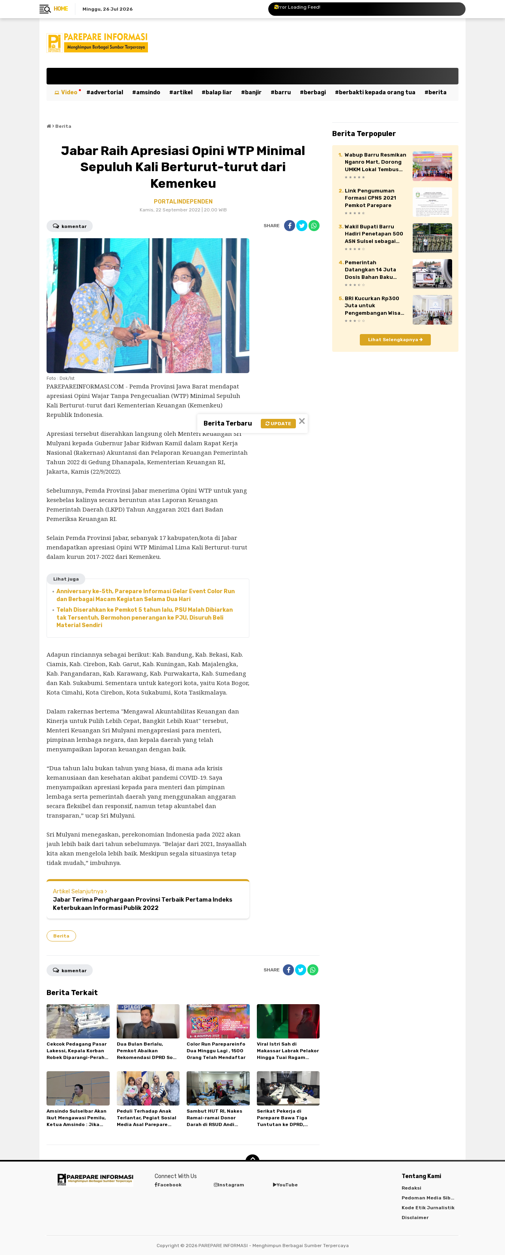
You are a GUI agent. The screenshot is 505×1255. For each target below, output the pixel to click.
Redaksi (411, 1188)
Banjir (253, 92)
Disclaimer (415, 1217)
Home (61, 9)
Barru (283, 92)
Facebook (168, 1185)
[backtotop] (252, 1161)
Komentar (69, 225)
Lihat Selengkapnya (395, 339)
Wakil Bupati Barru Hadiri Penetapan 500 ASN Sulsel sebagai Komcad (374, 234)
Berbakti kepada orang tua (377, 92)
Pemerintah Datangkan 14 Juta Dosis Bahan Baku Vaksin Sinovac (370, 270)
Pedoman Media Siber (429, 1198)
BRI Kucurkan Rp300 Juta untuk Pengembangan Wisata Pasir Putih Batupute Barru (375, 306)
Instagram (229, 1185)
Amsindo (148, 92)
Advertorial (106, 92)
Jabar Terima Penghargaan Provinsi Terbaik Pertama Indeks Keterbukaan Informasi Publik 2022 (142, 903)
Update (278, 423)
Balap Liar (219, 92)
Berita (437, 92)
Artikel (183, 92)
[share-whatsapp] (314, 225)
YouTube (285, 1185)
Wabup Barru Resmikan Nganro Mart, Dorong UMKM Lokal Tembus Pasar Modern (375, 162)
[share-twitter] (301, 225)
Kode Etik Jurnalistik (428, 1207)
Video (69, 92)
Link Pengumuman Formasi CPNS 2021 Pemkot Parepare (370, 198)
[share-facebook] (289, 225)
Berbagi (315, 92)
